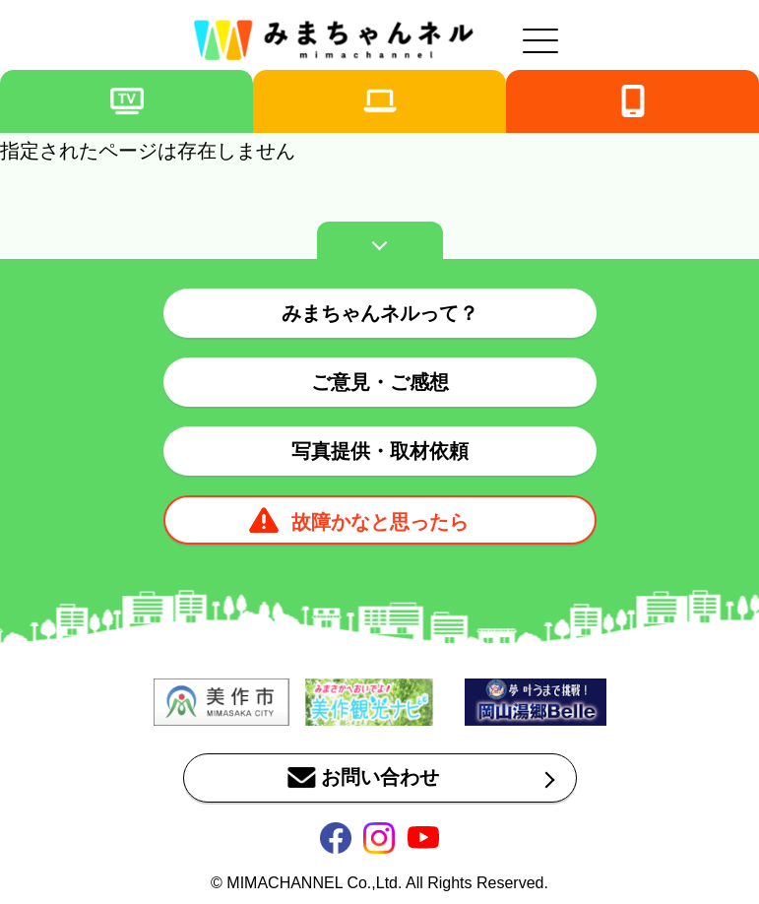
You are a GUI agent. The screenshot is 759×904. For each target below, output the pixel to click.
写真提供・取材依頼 (380, 451)
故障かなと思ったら (380, 522)
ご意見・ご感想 (380, 382)
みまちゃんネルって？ (380, 313)
